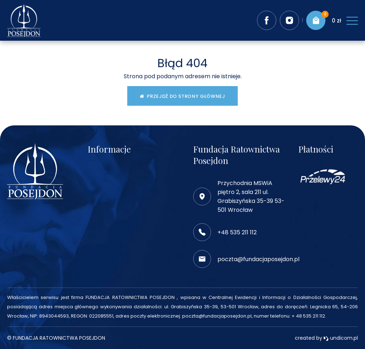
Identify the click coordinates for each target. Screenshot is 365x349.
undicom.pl (340, 337)
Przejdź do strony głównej (182, 96)
